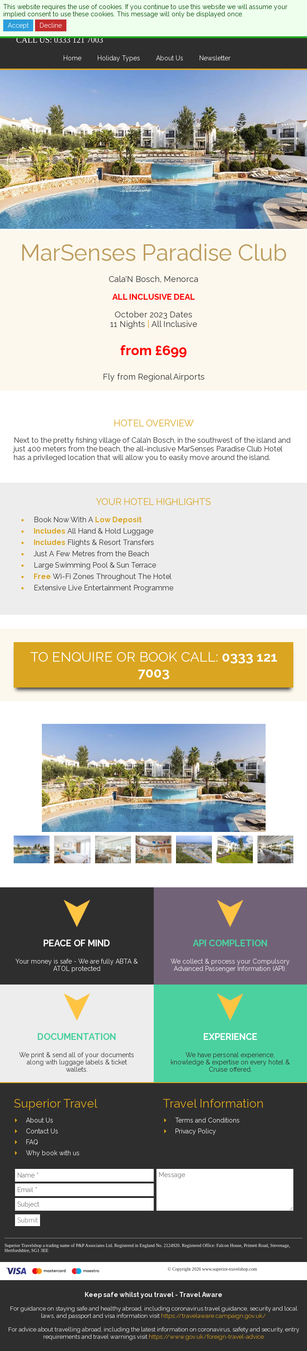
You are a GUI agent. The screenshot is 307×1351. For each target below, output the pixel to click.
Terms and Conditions (207, 1120)
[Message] (224, 1190)
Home (72, 58)
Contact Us (42, 1131)
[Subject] (84, 1204)
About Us (169, 58)
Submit (27, 1220)
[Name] (84, 1175)
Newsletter (215, 58)
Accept (18, 25)
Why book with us (53, 1153)
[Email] (84, 1189)
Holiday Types (118, 58)
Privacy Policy (195, 1131)
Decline (51, 25)
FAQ (32, 1142)
